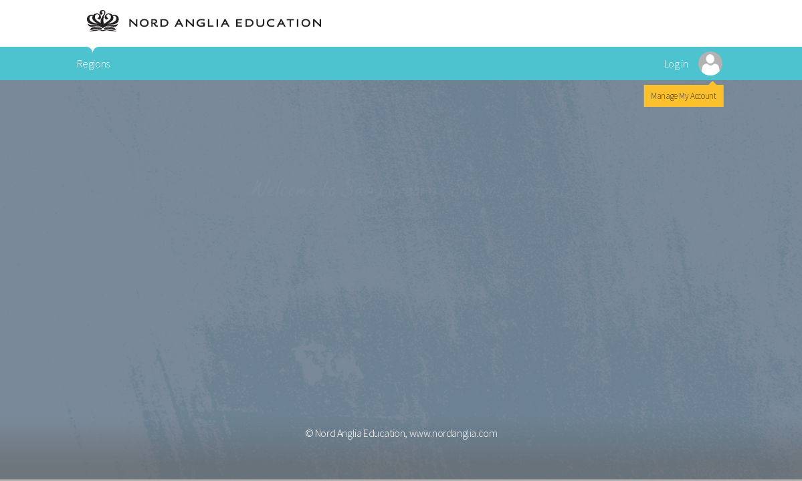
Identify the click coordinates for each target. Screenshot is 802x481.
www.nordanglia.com (453, 433)
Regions (93, 63)
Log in (676, 63)
